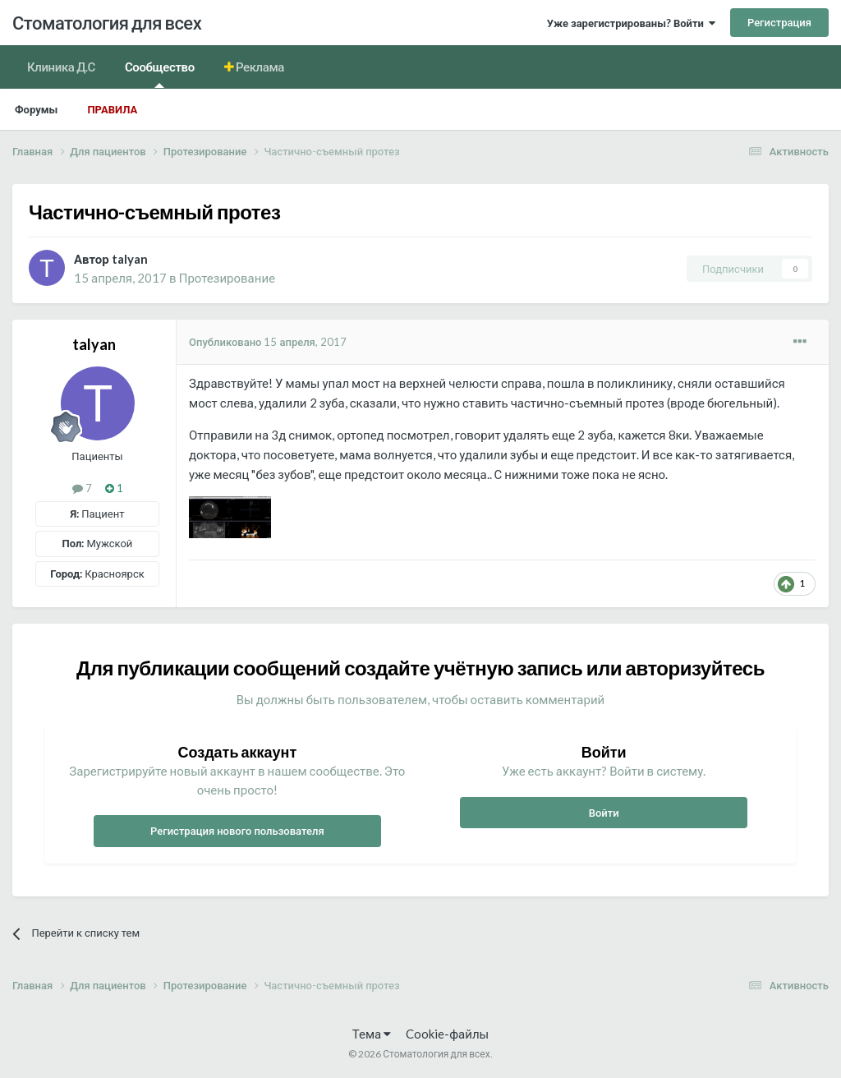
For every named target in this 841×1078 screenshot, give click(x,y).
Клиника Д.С (61, 66)
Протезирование (227, 277)
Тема (371, 1033)
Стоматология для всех (106, 23)
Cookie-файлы (447, 1033)
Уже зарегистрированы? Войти (631, 23)
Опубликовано (268, 341)
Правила (112, 109)
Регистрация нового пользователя (237, 830)
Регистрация (779, 22)
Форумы (36, 109)
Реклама (258, 66)
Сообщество (160, 73)
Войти (604, 812)
